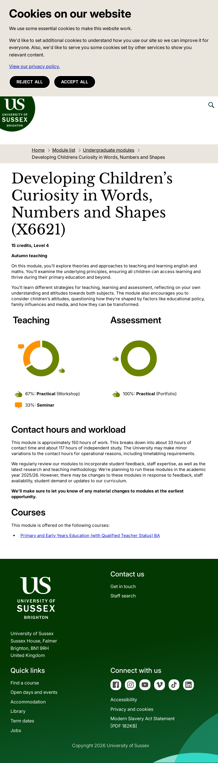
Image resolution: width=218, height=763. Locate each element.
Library (18, 711)
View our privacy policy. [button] (34, 66)
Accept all (74, 81)
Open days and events (34, 692)
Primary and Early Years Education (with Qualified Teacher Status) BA (90, 535)
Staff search (123, 596)
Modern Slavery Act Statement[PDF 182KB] (142, 722)
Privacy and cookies (131, 709)
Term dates (22, 721)
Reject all (29, 81)
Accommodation (28, 702)
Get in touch (123, 586)
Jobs (16, 730)
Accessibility (123, 699)
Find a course (25, 683)
